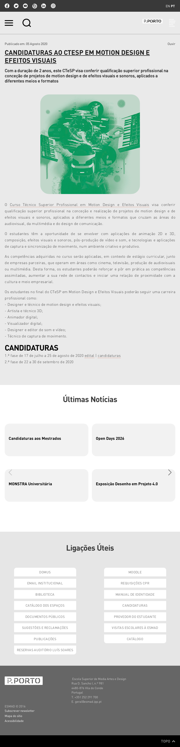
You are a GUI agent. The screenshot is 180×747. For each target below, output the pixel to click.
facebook (7, 6)
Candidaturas (134, 605)
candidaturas (109, 355)
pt (173, 6)
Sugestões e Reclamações (45, 627)
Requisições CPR (135, 583)
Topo (168, 741)
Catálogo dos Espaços (45, 605)
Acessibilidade (14, 721)
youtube (25, 6)
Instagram (52, 6)
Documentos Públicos (45, 616)
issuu (34, 6)
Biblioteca (44, 594)
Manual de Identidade (135, 594)
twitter (16, 6)
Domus (45, 572)
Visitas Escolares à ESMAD (135, 627)
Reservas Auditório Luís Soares (45, 650)
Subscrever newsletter (19, 711)
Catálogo (135, 639)
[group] (46, 440)
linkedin (43, 6)
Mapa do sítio (13, 716)
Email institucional (45, 583)
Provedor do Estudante (135, 616)
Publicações (45, 639)
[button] (170, 472)
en (168, 6)
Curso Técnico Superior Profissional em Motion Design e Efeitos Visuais (79, 204)
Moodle (135, 572)
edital (89, 355)
